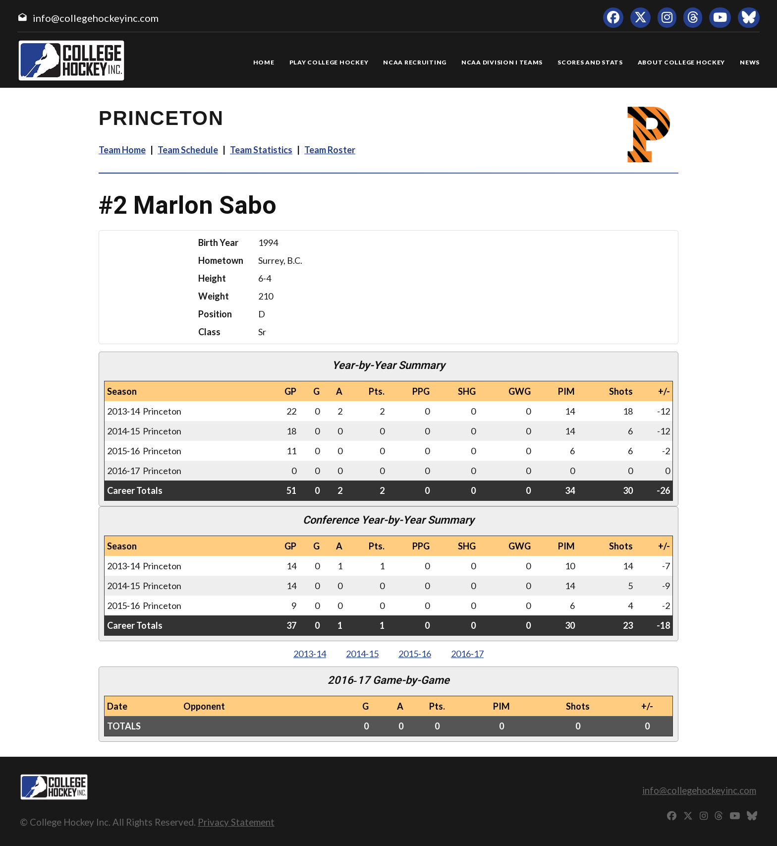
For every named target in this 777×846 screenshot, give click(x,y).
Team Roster (329, 149)
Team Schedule (188, 149)
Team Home (122, 149)
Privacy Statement (236, 822)
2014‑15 (362, 653)
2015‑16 (414, 653)
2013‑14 (309, 653)
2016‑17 (467, 653)
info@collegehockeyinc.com (96, 18)
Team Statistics (261, 149)
